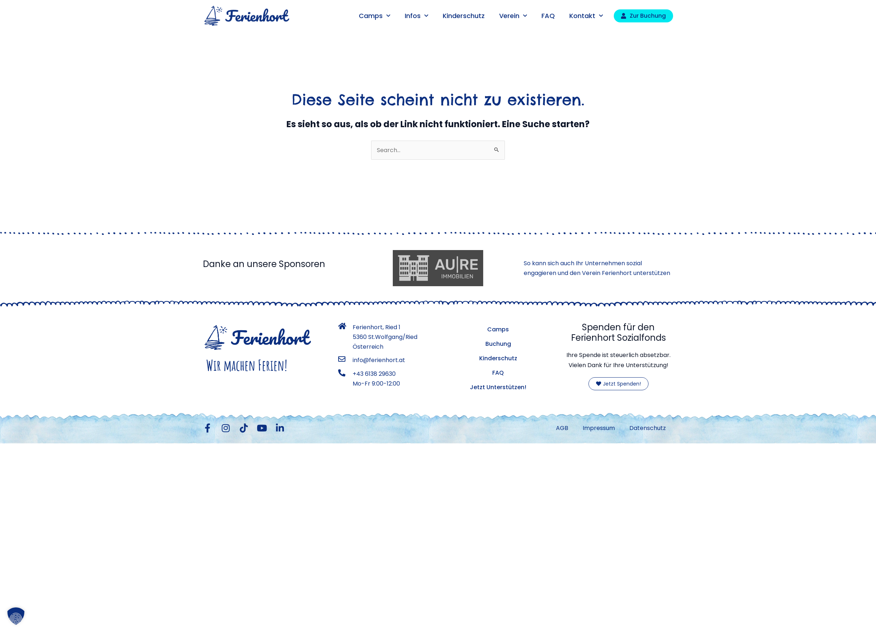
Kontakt (586, 16)
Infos (416, 16)
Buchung (498, 344)
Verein (513, 16)
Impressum (599, 428)
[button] (16, 616)
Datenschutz (647, 428)
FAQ (548, 15)
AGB (562, 428)
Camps (374, 16)
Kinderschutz (464, 15)
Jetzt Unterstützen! (498, 387)
